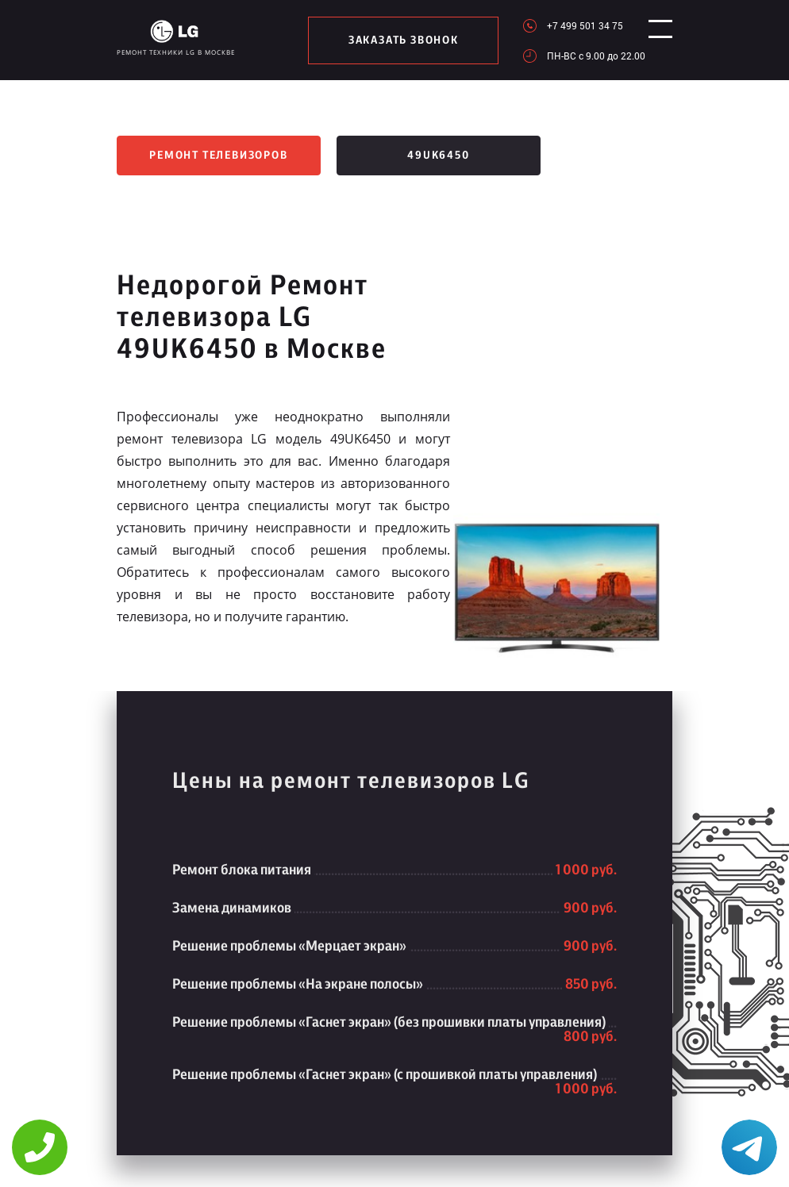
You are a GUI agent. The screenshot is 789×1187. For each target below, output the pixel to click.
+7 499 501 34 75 (572, 25)
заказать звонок (397, 40)
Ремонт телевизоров (218, 155)
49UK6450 (438, 155)
